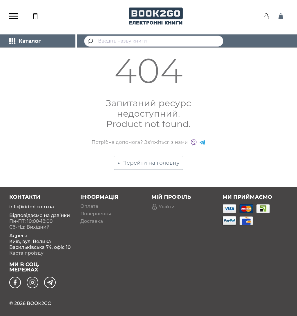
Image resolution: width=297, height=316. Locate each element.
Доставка (91, 221)
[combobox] (153, 41)
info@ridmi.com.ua (31, 207)
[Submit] (91, 41)
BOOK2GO (39, 303)
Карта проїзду (26, 253)
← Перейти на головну (148, 163)
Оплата (89, 206)
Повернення (95, 214)
